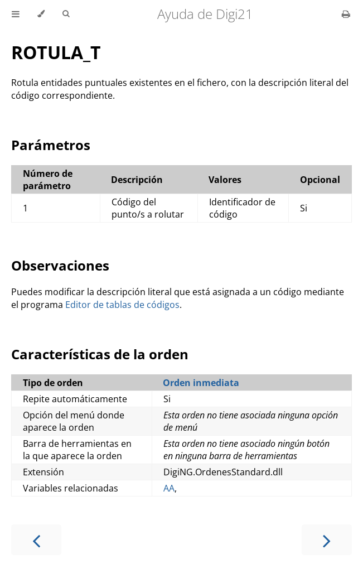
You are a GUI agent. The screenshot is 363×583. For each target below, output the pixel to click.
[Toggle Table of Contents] (15, 14)
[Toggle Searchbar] (66, 14)
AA (169, 488)
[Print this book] (346, 14)
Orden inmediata (201, 383)
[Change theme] (41, 14)
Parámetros (50, 145)
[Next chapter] (327, 539)
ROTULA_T (56, 52)
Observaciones (60, 265)
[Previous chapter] (36, 539)
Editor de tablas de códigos (122, 304)
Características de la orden (99, 354)
